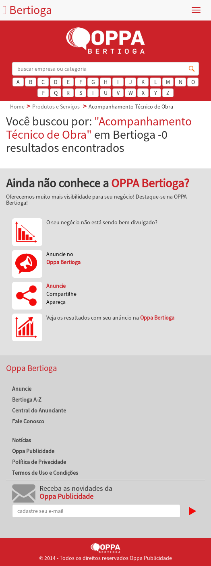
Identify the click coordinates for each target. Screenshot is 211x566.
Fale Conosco (28, 421)
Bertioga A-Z (26, 399)
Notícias (21, 440)
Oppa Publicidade (33, 451)
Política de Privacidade (39, 462)
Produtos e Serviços (56, 106)
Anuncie (21, 388)
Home (17, 106)
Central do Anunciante (39, 410)
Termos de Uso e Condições (45, 472)
